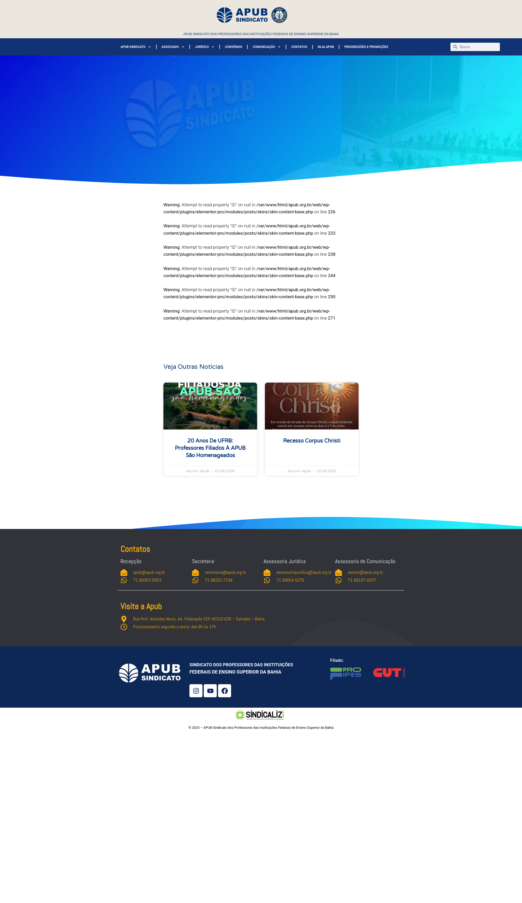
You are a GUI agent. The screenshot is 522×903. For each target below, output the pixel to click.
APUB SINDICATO (135, 47)
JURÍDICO (204, 47)
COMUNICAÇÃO (267, 47)
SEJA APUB (326, 47)
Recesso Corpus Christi (311, 441)
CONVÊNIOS (233, 47)
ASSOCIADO (173, 47)
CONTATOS (299, 47)
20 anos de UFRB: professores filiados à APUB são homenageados (210, 448)
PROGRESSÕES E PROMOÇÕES (366, 47)
